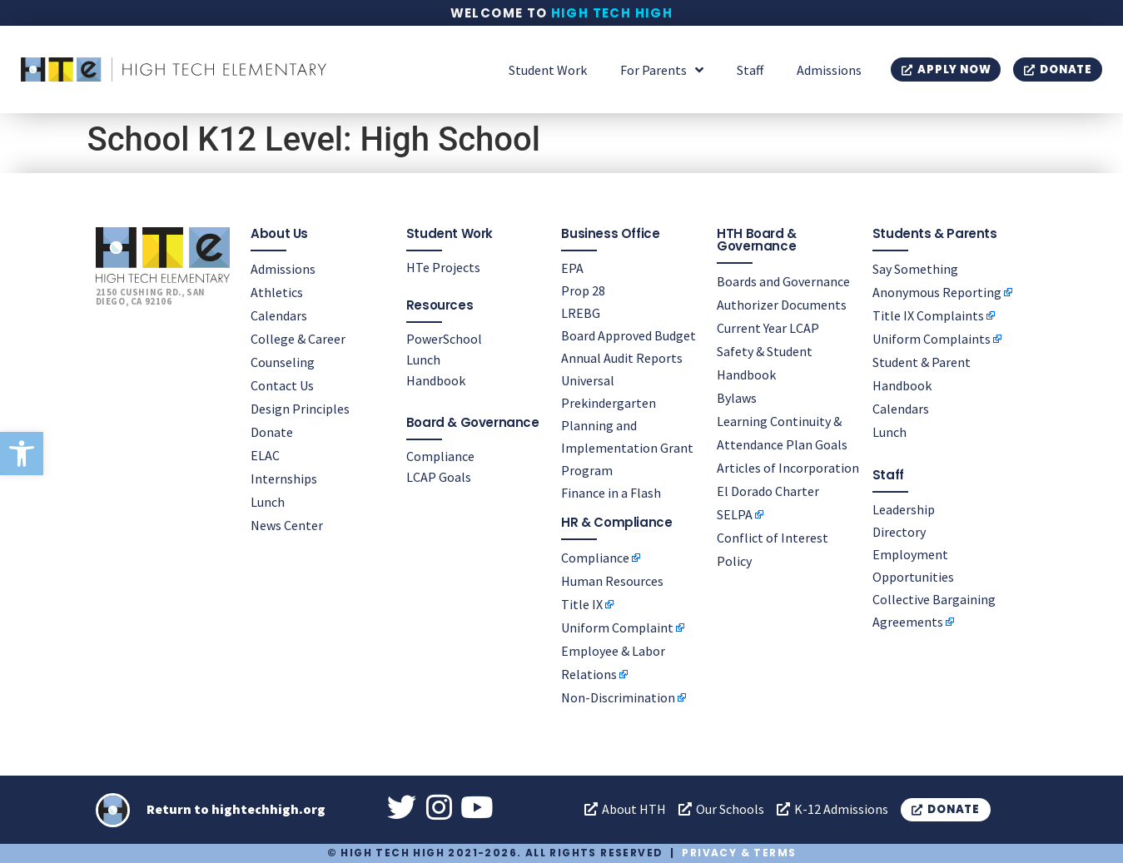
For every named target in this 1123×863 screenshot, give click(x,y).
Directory (899, 531)
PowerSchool (444, 338)
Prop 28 (583, 290)
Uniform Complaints (931, 338)
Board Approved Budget (628, 335)
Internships (284, 478)
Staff (750, 70)
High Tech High (612, 13)
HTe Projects (443, 267)
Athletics (277, 292)
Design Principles (300, 408)
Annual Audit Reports (622, 358)
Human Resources (612, 581)
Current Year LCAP (768, 328)
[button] (21, 453)
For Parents (661, 70)
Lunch (268, 501)
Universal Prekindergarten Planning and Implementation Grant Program (627, 425)
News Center (287, 525)
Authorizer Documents (782, 304)
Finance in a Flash (611, 492)
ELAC (265, 455)
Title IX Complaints (928, 315)
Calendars (279, 315)
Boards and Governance (783, 281)
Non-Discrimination (618, 697)
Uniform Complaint (617, 627)
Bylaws (737, 397)
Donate (272, 432)
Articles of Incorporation (788, 467)
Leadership (903, 509)
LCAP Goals (438, 477)
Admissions (829, 70)
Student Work (548, 70)
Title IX (582, 604)
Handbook (435, 380)
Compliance (440, 456)
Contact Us (282, 385)
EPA (572, 268)
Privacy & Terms (739, 853)
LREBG (580, 313)
